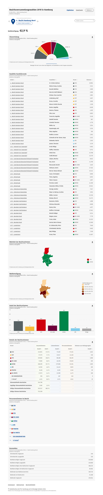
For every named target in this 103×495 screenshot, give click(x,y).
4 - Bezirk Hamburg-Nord (17, 83)
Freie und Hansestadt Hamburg (24, 18)
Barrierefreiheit (30, 485)
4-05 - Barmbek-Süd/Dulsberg (18, 201)
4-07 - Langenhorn (15, 225)
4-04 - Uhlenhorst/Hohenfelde (18, 189)
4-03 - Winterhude (15, 174)
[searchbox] (85, 20)
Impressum (11, 485)
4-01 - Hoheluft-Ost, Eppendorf (18, 146)
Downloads (79, 10)
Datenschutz (20, 485)
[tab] (51, 406)
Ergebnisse (70, 10)
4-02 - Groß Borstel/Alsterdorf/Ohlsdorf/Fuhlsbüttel (24, 159)
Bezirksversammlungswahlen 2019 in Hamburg (31, 10)
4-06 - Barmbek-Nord (16, 213)
